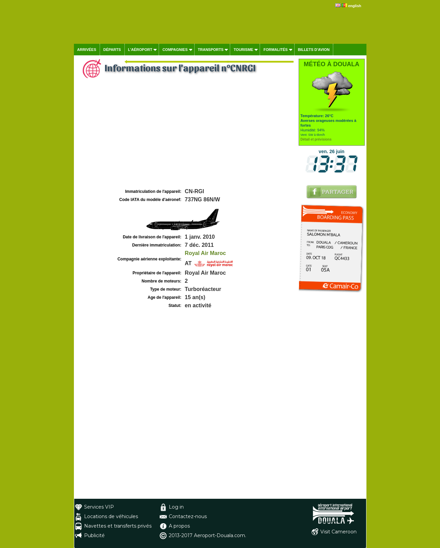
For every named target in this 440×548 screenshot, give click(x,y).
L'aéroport (140, 50)
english (354, 6)
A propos (179, 526)
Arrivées (86, 50)
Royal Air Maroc (205, 253)
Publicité (94, 535)
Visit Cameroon (338, 532)
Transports (211, 50)
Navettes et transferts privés (118, 526)
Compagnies (174, 50)
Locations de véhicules (111, 516)
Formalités (275, 50)
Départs (112, 50)
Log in (176, 507)
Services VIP (99, 507)
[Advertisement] (185, 136)
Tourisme (243, 50)
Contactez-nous (188, 516)
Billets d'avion (313, 50)
